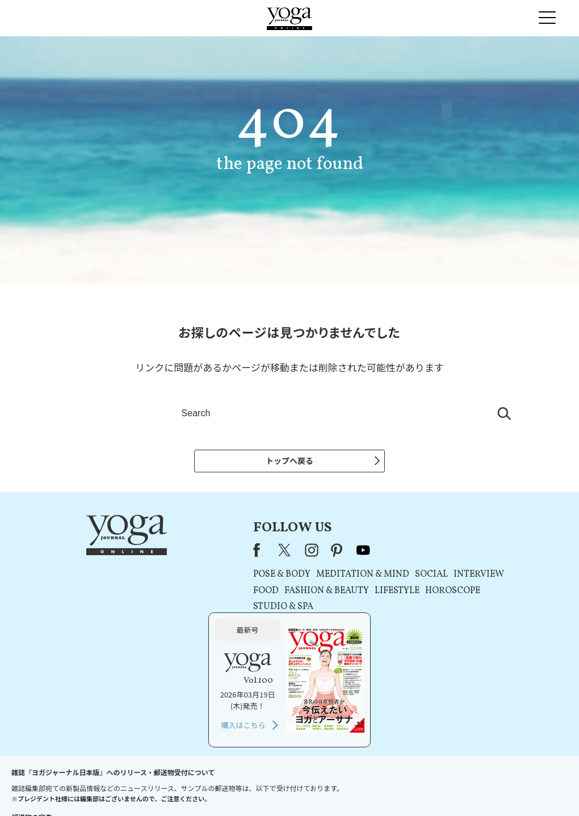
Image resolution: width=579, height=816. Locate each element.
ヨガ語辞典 (490, 785)
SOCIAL (323, 577)
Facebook (151, 552)
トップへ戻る (289, 460)
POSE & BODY (173, 577)
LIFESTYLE (288, 593)
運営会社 (399, 785)
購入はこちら (452, 630)
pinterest (229, 552)
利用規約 (214, 785)
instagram (203, 552)
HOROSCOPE (344, 593)
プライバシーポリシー (271, 785)
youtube (254, 552)
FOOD (157, 593)
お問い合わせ (86, 785)
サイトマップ (443, 785)
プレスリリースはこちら (153, 785)
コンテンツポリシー (345, 785)
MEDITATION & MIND (254, 577)
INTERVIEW (370, 577)
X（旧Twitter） (177, 552)
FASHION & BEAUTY (218, 593)
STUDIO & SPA (175, 609)
